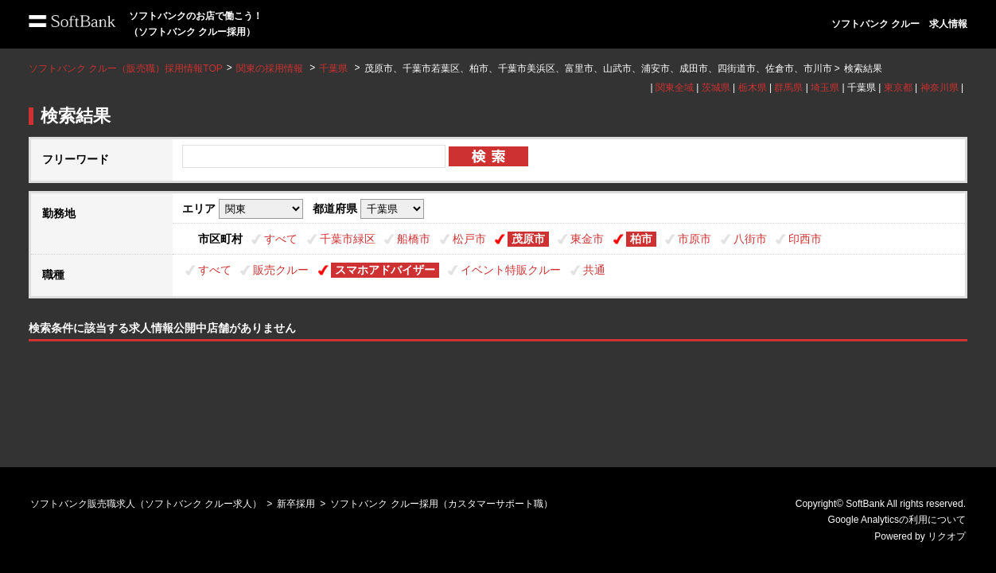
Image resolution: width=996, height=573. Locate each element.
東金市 (587, 238)
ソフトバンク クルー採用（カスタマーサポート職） (441, 503)
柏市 (641, 238)
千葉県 (333, 68)
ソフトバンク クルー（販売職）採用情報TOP (126, 68)
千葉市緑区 (347, 238)
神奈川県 (939, 87)
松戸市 (469, 238)
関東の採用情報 (270, 68)
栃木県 (752, 87)
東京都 (898, 87)
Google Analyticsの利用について (897, 519)
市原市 (694, 238)
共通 (594, 269)
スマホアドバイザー (385, 269)
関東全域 (675, 87)
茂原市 (528, 238)
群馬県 (788, 87)
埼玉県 (825, 87)
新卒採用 (296, 503)
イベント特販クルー (511, 269)
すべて (281, 238)
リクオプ (947, 536)
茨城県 (716, 87)
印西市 (805, 238)
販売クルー (281, 269)
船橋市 (413, 238)
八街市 (750, 238)
